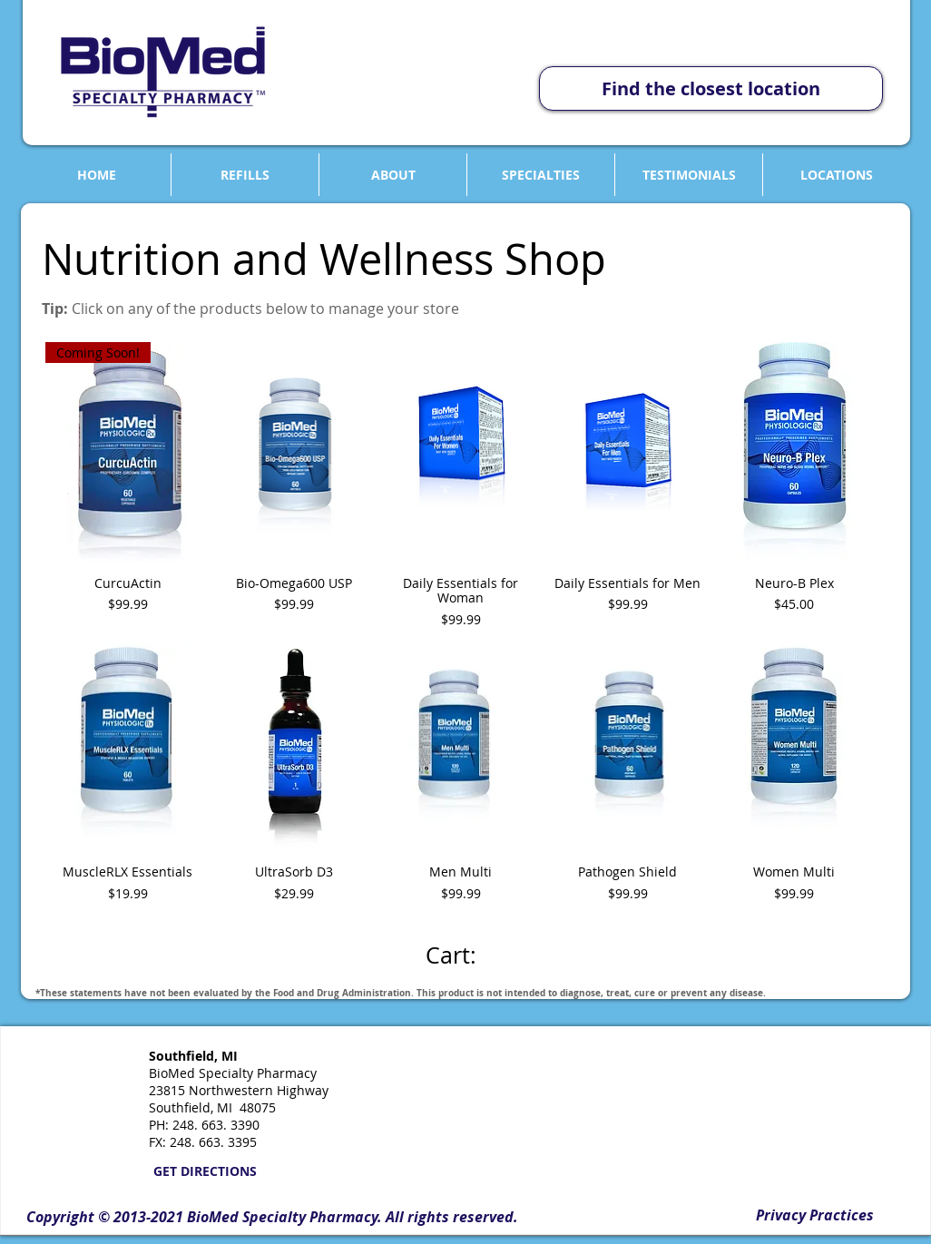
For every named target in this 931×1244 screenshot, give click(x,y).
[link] (465, 956)
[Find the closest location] (711, 88)
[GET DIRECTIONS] (204, 1171)
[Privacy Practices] (815, 1215)
